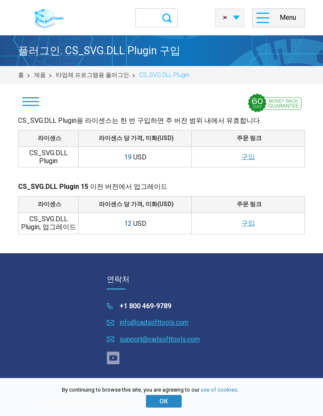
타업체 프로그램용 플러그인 (92, 75)
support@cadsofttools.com (159, 339)
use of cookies (219, 390)
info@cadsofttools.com (153, 322)
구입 (248, 157)
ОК (163, 401)
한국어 (225, 17)
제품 (40, 75)
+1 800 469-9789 (145, 306)
